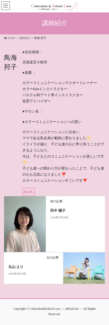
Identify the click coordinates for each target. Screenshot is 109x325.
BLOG (28, 192)
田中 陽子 (58, 211)
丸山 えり (16, 267)
